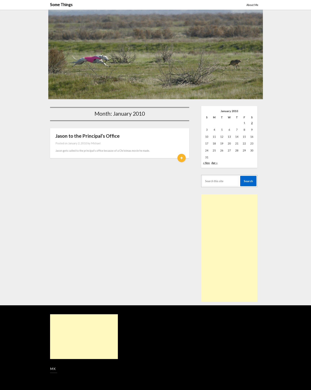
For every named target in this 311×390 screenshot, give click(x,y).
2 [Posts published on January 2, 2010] (252, 122)
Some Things (61, 4)
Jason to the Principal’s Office (87, 136)
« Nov (206, 162)
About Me (252, 4)
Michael (96, 143)
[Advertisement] (222, 248)
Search (248, 181)
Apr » (214, 162)
